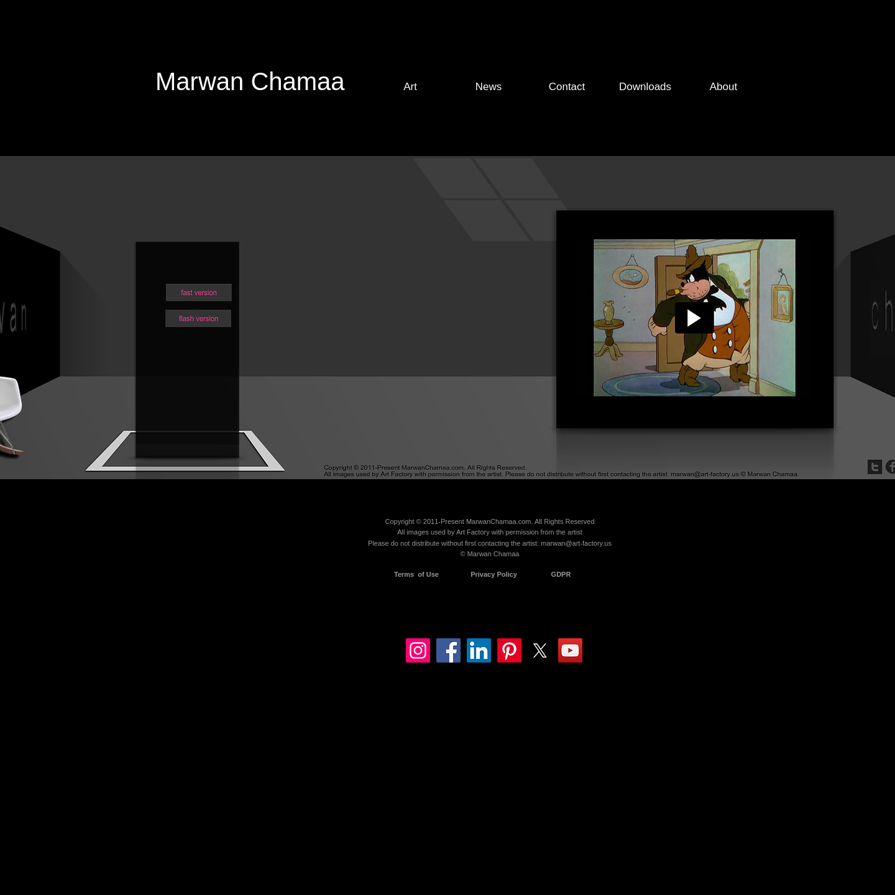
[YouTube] (570, 650)
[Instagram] (418, 650)
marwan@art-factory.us (576, 543)
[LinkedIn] (479, 650)
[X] (540, 650)
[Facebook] (448, 650)
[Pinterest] (509, 650)
